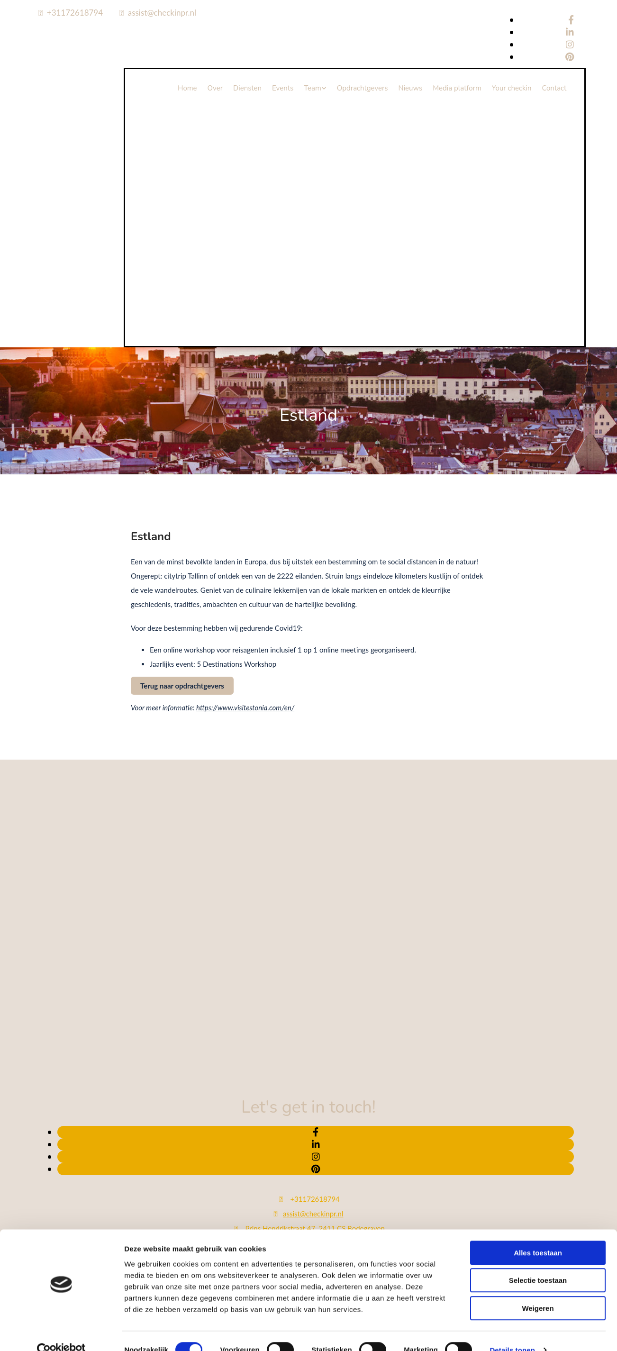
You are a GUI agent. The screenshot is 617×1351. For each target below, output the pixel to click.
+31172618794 (75, 13)
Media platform (457, 88)
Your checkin (512, 88)
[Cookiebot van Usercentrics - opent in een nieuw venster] (61, 1140)
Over (215, 88)
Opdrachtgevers (362, 88)
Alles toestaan (538, 1043)
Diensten (247, 88)
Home (187, 88)
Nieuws (411, 88)
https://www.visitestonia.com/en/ (245, 707)
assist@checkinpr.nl (162, 13)
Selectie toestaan (538, 1070)
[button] (182, 686)
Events (282, 88)
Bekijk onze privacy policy (308, 1284)
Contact (554, 88)
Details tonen (512, 1140)
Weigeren (537, 1098)
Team (312, 88)
